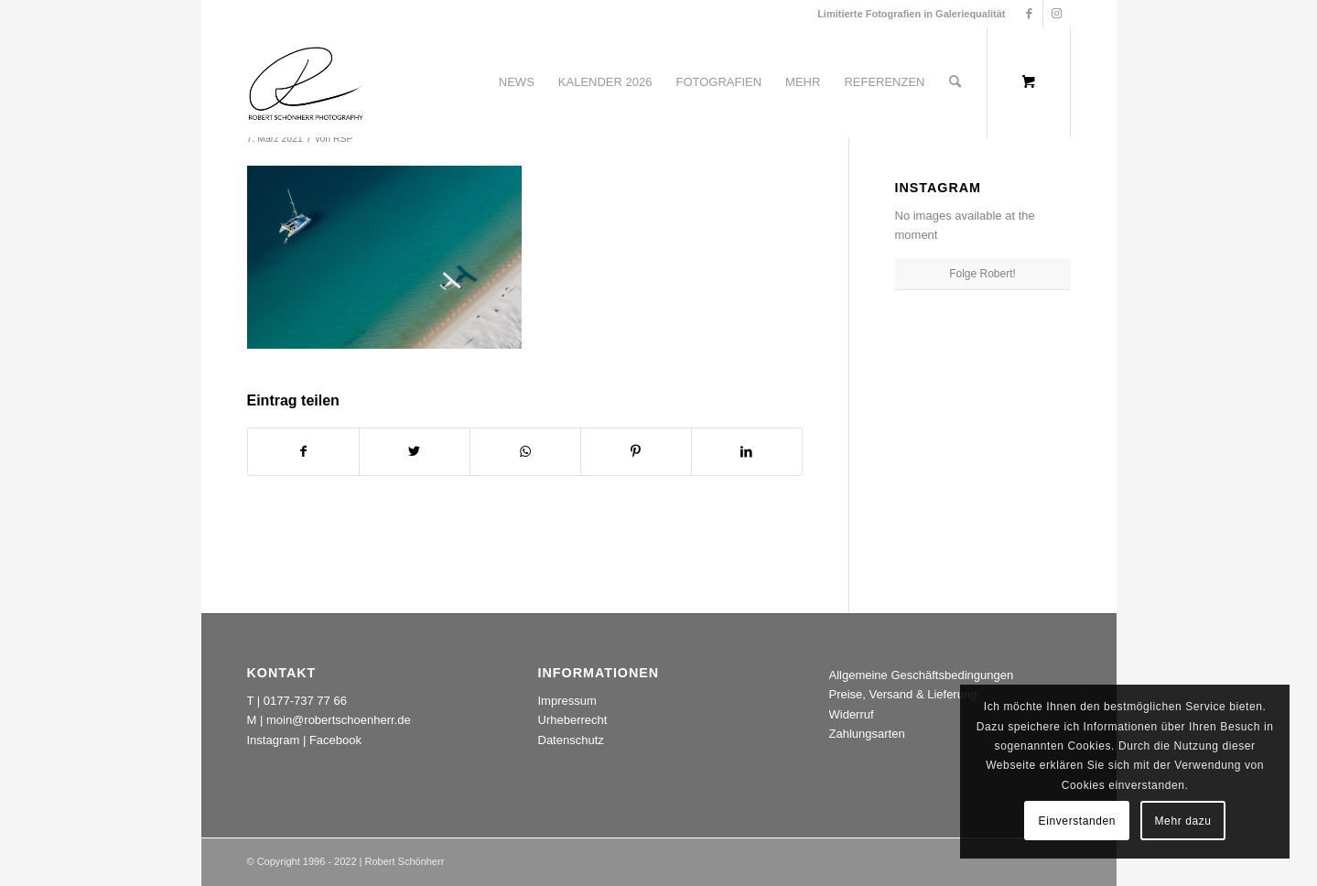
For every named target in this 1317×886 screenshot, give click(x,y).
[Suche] (955, 82)
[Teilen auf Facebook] (303, 451)
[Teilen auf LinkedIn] (747, 451)
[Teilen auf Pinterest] (636, 451)
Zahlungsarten (867, 733)
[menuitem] (516, 82)
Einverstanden (1078, 821)
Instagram (273, 740)
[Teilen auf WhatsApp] (525, 451)
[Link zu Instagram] (1057, 13)
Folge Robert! (982, 273)
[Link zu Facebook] (1029, 13)
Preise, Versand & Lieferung (903, 694)
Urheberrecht (573, 720)
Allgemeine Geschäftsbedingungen (921, 675)
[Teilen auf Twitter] (415, 451)
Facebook (335, 740)
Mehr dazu (1183, 821)
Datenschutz (571, 740)
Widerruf (851, 714)
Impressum (567, 701)
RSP (343, 138)
